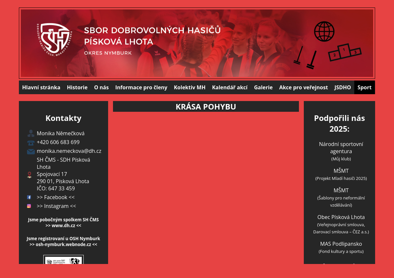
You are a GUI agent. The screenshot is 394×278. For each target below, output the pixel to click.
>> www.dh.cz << (63, 225)
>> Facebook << (56, 197)
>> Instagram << (56, 206)
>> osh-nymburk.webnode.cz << (63, 244)
